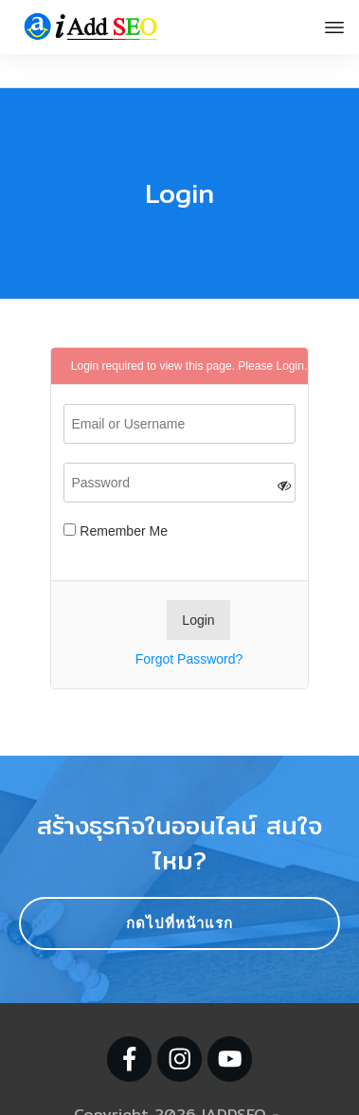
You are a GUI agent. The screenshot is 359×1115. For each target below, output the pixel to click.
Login (289, 332)
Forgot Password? (189, 625)
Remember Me (115, 497)
